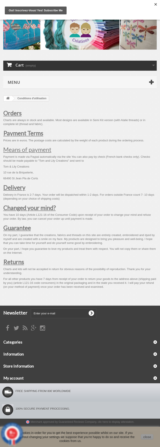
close (147, 437)
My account (13, 378)
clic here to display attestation (116, 421)
